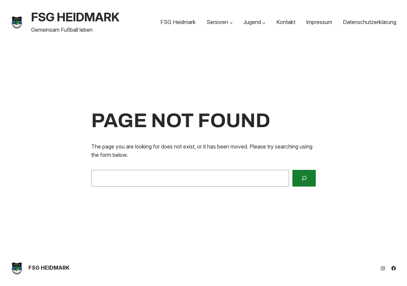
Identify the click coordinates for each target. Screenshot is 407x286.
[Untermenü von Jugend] (264, 22)
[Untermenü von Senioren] (231, 22)
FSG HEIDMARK (75, 17)
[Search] (304, 178)
